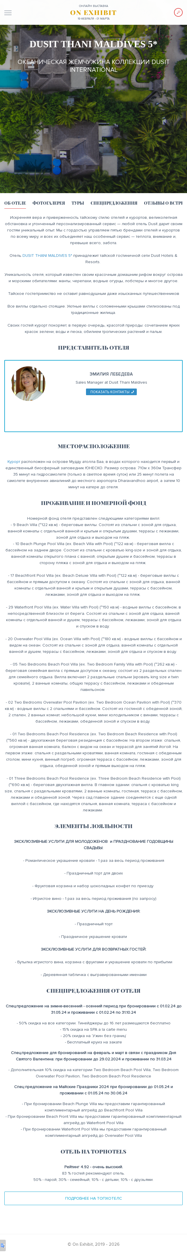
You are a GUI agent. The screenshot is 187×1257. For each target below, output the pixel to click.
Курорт (14, 461)
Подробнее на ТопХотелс (93, 1198)
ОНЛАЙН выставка (93, 6)
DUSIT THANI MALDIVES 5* (47, 255)
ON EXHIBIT (93, 12)
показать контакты (110, 391)
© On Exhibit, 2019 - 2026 (93, 1244)
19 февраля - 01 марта (94, 18)
